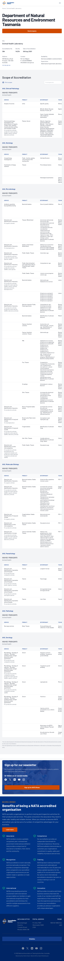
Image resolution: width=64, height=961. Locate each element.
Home (4, 8)
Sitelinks (32, 939)
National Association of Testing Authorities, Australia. (34, 953)
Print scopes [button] (8, 82)
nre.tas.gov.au (6, 65)
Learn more (10, 829)
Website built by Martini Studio (23, 955)
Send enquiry (32, 31)
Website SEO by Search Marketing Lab (40, 955)
